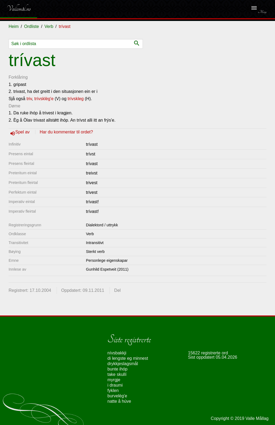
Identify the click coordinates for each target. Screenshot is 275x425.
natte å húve (119, 401)
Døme (14, 106)
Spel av (23, 132)
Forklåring (18, 77)
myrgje (113, 379)
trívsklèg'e (44, 98)
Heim (14, 26)
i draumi (115, 385)
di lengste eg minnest (127, 358)
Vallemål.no (14, 8)
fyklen (113, 390)
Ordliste (31, 26)
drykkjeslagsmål (122, 363)
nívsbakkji (116, 353)
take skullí (116, 374)
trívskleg (76, 98)
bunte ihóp (117, 369)
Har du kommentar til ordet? (66, 132)
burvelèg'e (117, 396)
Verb (48, 26)
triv (29, 98)
